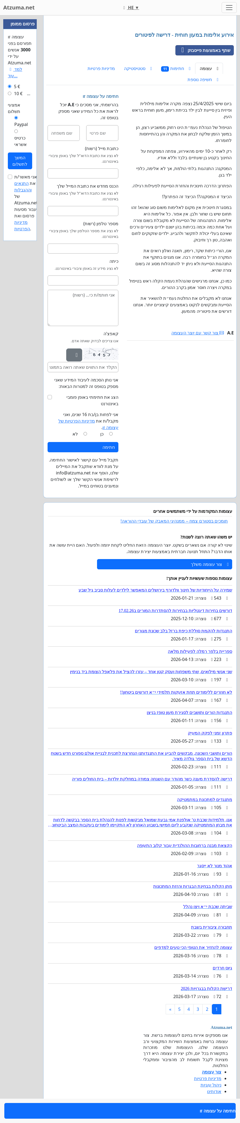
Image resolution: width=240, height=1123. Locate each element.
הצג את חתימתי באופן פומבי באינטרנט (92, 400)
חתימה (108, 447)
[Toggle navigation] (229, 7)
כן (102, 434)
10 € (18, 94)
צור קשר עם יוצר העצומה (197, 333)
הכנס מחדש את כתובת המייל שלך (87, 186)
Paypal (21, 124)
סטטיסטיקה (138, 68)
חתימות (176, 68)
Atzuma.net (19, 7)
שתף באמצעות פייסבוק (203, 50)
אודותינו (214, 1091)
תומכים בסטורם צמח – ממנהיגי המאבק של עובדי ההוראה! (174, 521)
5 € (17, 86)
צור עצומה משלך (210, 564)
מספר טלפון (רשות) (100, 224)
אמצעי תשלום (14, 108)
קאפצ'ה (111, 334)
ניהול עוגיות (211, 1085)
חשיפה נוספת (203, 79)
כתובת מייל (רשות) (101, 148)
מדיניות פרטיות (101, 68)
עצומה (209, 68)
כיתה (113, 261)
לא (75, 434)
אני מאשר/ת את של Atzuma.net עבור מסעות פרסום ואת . (26, 203)
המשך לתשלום (19, 161)
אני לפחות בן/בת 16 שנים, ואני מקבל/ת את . (88, 420)
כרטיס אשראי (20, 141)
